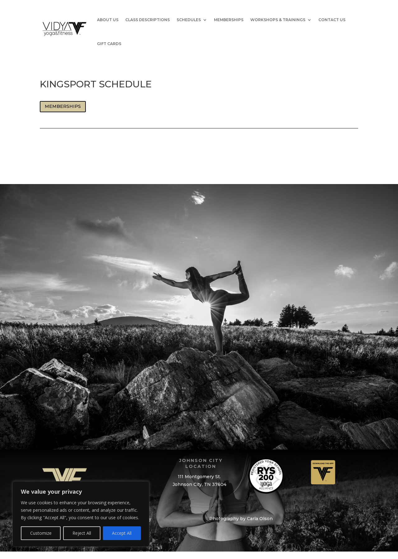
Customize (41, 533)
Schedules (189, 19)
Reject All (81, 533)
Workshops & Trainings (277, 19)
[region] (80, 514)
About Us (107, 19)
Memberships (228, 19)
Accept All (122, 533)
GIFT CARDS (109, 43)
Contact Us (331, 19)
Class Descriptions (147, 19)
